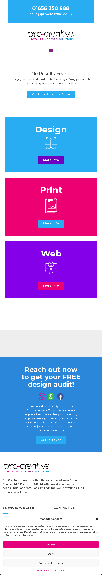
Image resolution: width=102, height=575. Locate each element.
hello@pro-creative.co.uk (50, 14)
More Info (51, 160)
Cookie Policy (42, 570)
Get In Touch (51, 440)
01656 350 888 (51, 8)
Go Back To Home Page (51, 94)
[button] (97, 519)
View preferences (51, 563)
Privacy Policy (57, 570)
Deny (51, 553)
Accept (51, 544)
